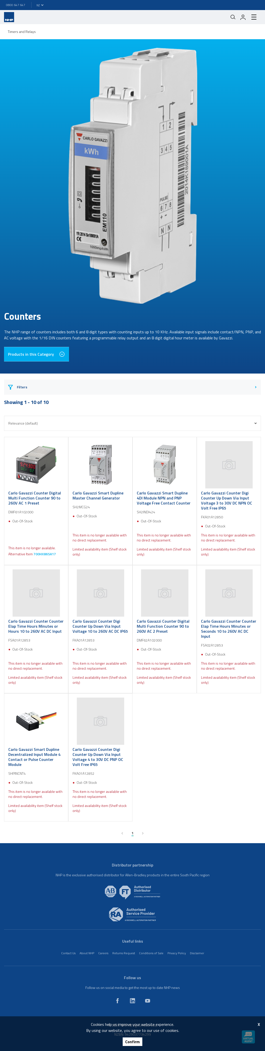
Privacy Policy (177, 953)
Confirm (132, 1042)
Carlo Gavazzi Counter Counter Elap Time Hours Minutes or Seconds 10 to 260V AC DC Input (228, 629)
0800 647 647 (15, 5)
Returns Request (123, 953)
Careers (103, 953)
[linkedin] (132, 1000)
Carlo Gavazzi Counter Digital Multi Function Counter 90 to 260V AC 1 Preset (34, 498)
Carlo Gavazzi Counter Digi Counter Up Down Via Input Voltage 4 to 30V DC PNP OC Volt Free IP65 (98, 757)
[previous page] (122, 833)
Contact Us (68, 953)
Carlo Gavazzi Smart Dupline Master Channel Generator (98, 495)
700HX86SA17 (45, 554)
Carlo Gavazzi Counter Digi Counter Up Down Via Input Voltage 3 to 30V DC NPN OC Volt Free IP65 (226, 500)
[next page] (143, 833)
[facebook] (117, 1000)
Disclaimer (197, 953)
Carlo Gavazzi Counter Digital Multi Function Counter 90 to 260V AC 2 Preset (163, 626)
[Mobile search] (233, 17)
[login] (243, 17)
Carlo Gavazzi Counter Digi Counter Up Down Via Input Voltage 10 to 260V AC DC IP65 (100, 626)
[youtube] (147, 1000)
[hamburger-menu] (254, 17)
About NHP (87, 953)
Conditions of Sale (151, 953)
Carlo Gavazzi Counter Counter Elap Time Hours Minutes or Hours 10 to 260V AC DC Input (35, 626)
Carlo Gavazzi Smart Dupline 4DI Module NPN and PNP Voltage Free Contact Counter (163, 498)
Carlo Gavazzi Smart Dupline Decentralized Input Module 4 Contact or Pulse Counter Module (34, 757)
